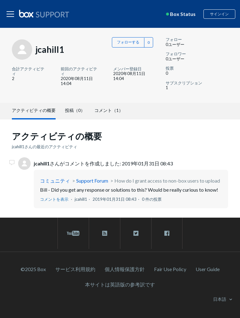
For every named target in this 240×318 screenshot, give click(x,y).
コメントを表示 (54, 199)
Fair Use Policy (170, 269)
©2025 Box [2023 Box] (33, 269)
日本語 (220, 299)
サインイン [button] (219, 14)
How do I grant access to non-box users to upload (167, 181)
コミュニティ (55, 181)
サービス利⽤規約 (75, 269)
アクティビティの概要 (34, 110)
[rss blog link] (104, 233)
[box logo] (44, 13)
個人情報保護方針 (125, 269)
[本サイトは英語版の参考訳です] (120, 284)
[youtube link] (73, 233)
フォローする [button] (128, 42)
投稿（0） (75, 110)
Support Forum (92, 181)
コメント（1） (108, 110)
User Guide (208, 269)
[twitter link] (135, 233)
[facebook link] (167, 233)
